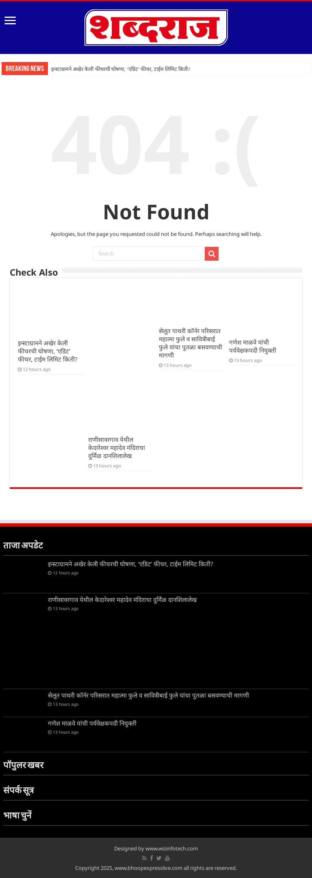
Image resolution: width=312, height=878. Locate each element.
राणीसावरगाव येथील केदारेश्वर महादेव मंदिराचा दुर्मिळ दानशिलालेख (116, 447)
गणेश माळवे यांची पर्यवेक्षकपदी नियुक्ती (252, 346)
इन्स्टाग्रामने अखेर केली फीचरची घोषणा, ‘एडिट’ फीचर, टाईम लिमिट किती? (120, 69)
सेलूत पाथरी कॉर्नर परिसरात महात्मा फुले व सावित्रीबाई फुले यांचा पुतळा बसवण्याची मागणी (190, 343)
